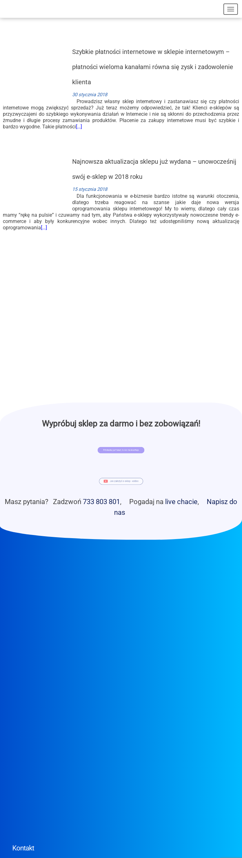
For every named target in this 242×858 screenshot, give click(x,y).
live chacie (181, 501)
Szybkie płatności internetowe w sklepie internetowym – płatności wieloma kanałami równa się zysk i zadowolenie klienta (152, 67)
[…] (79, 127)
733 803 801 (101, 501)
